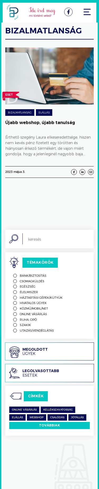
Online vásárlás (33, 314)
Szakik (25, 325)
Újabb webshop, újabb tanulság (40, 122)
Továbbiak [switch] (49, 425)
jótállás (77, 417)
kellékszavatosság (58, 409)
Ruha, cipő (28, 319)
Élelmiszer (29, 292)
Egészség (27, 286)
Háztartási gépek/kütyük (41, 297)
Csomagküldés (32, 281)
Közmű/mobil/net (34, 308)
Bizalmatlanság (20, 112)
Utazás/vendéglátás (37, 330)
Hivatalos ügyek (33, 303)
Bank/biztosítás (33, 275)
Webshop (37, 417)
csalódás (57, 417)
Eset (9, 95)
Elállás (44, 112)
